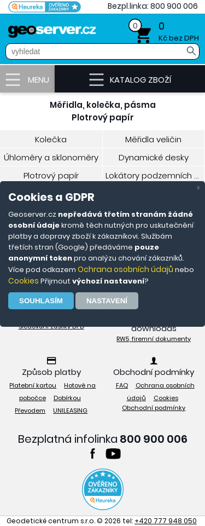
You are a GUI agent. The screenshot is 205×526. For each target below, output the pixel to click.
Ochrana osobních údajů (125, 269)
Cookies (23, 280)
